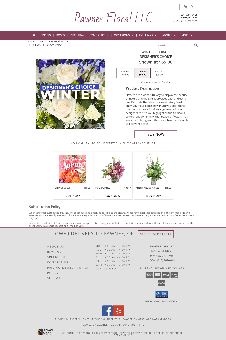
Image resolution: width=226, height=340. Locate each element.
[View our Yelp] (118, 314)
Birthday (77, 35)
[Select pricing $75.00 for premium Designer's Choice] (159, 73)
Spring (46, 35)
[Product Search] (175, 45)
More (187, 35)
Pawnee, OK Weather (95, 324)
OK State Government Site (127, 324)
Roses (60, 35)
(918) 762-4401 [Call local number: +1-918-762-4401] (189, 20)
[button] (188, 7)
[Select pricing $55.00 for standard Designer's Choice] (125, 73)
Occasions (124, 35)
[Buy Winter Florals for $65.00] (155, 134)
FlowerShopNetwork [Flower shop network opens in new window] (115, 332)
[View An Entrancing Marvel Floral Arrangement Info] (153, 169)
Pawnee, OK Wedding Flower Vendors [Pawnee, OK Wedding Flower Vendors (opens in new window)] (147, 318)
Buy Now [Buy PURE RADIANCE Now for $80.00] (113, 195)
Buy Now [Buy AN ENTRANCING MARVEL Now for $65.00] (153, 195)
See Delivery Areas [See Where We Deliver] (155, 234)
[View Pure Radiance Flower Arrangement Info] (113, 169)
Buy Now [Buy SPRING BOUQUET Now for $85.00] (72, 195)
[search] (196, 45)
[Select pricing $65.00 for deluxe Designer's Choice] (142, 73)
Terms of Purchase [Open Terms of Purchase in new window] (169, 332)
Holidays (148, 35)
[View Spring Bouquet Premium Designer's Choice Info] (72, 169)
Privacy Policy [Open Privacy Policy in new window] (143, 332)
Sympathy (99, 35)
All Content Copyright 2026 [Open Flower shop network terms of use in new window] (81, 332)
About (169, 35)
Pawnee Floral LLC (113, 18)
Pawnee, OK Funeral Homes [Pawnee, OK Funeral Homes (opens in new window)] (72, 318)
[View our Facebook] (107, 314)
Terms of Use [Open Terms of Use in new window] (123, 334)
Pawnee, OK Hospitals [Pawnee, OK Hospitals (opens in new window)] (106, 318)
